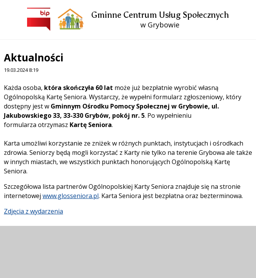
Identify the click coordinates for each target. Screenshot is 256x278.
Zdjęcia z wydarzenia (33, 211)
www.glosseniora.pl (71, 196)
